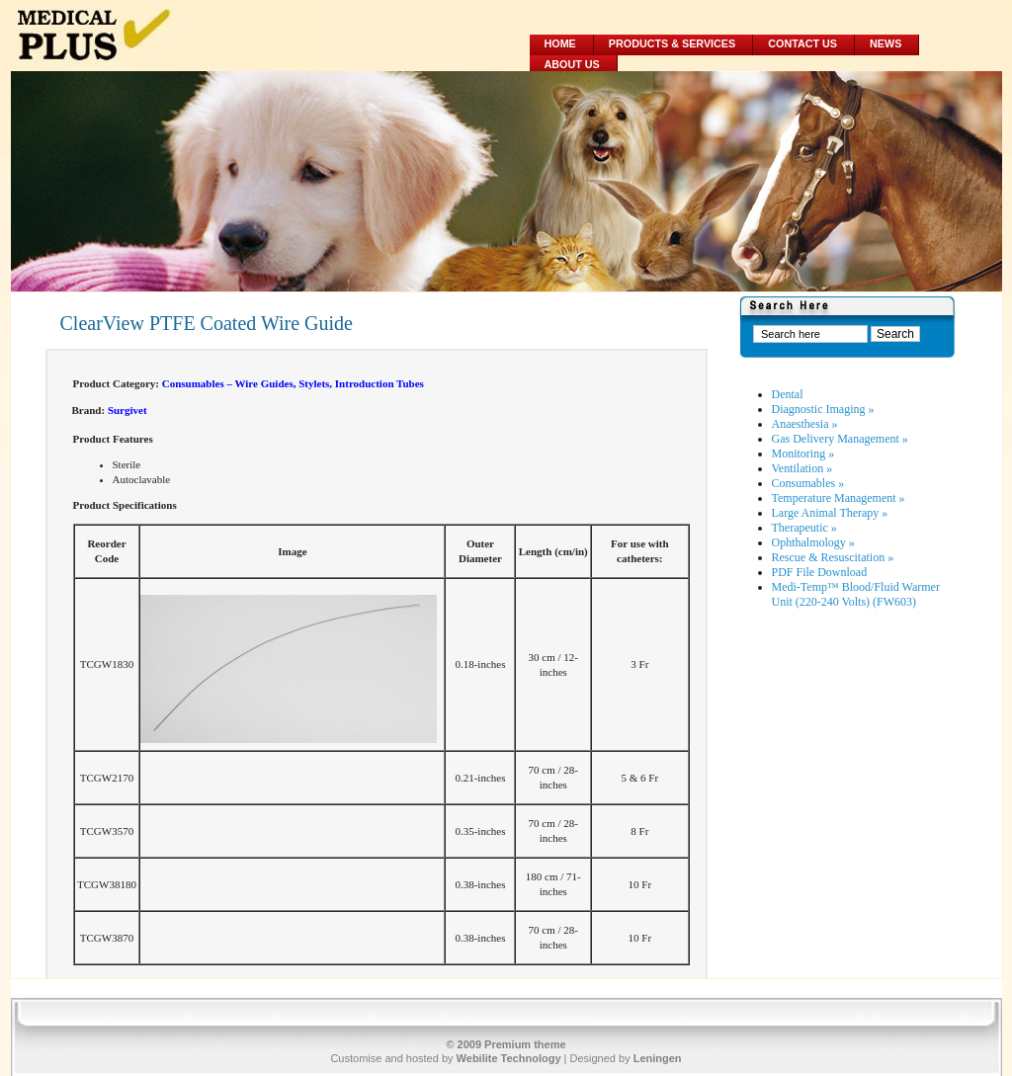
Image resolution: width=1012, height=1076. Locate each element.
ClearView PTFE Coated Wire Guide (206, 323)
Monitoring (803, 453)
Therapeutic (804, 528)
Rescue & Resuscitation (833, 557)
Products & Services (672, 43)
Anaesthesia (805, 424)
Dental (787, 394)
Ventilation (802, 468)
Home (560, 43)
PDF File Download (820, 572)
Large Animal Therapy (830, 513)
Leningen (657, 1058)
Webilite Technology (509, 1058)
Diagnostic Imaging (823, 409)
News (885, 43)
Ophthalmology (813, 542)
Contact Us (802, 43)
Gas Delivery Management (840, 439)
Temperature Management (838, 498)
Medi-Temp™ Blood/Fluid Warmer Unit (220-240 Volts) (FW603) (856, 594)
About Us (572, 64)
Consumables (808, 483)
